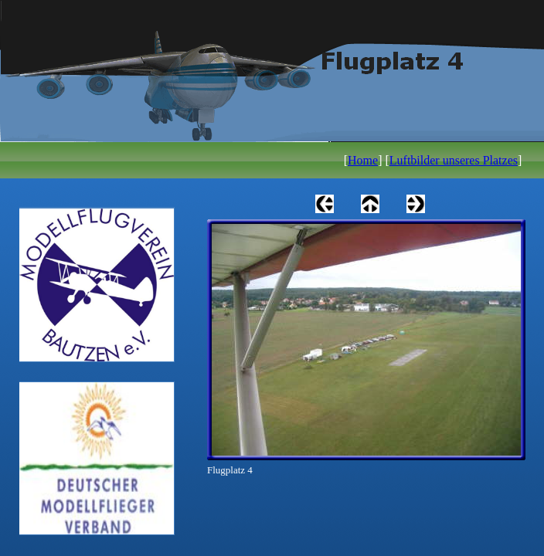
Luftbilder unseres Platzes (453, 160)
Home (363, 160)
